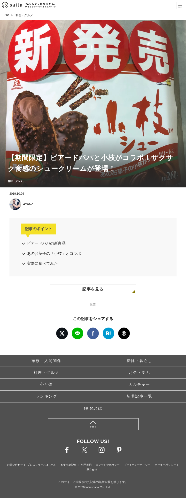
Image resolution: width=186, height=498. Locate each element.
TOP (6, 15)
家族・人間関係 (46, 361)
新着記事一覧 (139, 396)
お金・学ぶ (139, 372)
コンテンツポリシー (108, 464)
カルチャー (139, 384)
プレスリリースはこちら (41, 464)
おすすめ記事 (69, 464)
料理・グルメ (24, 15)
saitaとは (93, 408)
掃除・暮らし (139, 361)
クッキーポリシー (165, 464)
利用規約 (86, 464)
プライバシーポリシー (137, 464)
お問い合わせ (15, 464)
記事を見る (93, 289)
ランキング (46, 396)
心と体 (46, 384)
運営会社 (91, 469)
